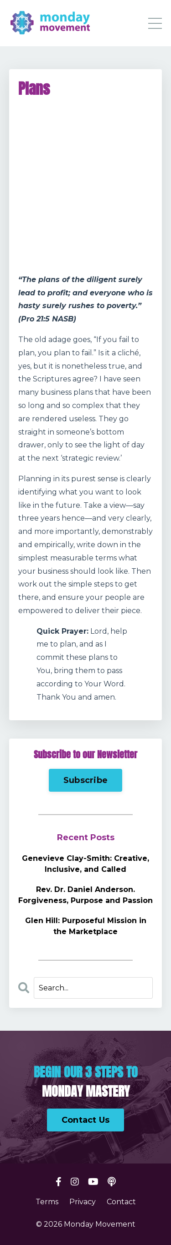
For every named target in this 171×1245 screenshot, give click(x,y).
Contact (121, 1201)
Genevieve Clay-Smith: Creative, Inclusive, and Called (85, 864)
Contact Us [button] (86, 1120)
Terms (47, 1201)
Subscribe (85, 780)
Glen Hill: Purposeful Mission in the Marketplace (85, 926)
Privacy (82, 1201)
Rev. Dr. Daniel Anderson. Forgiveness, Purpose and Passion (85, 895)
